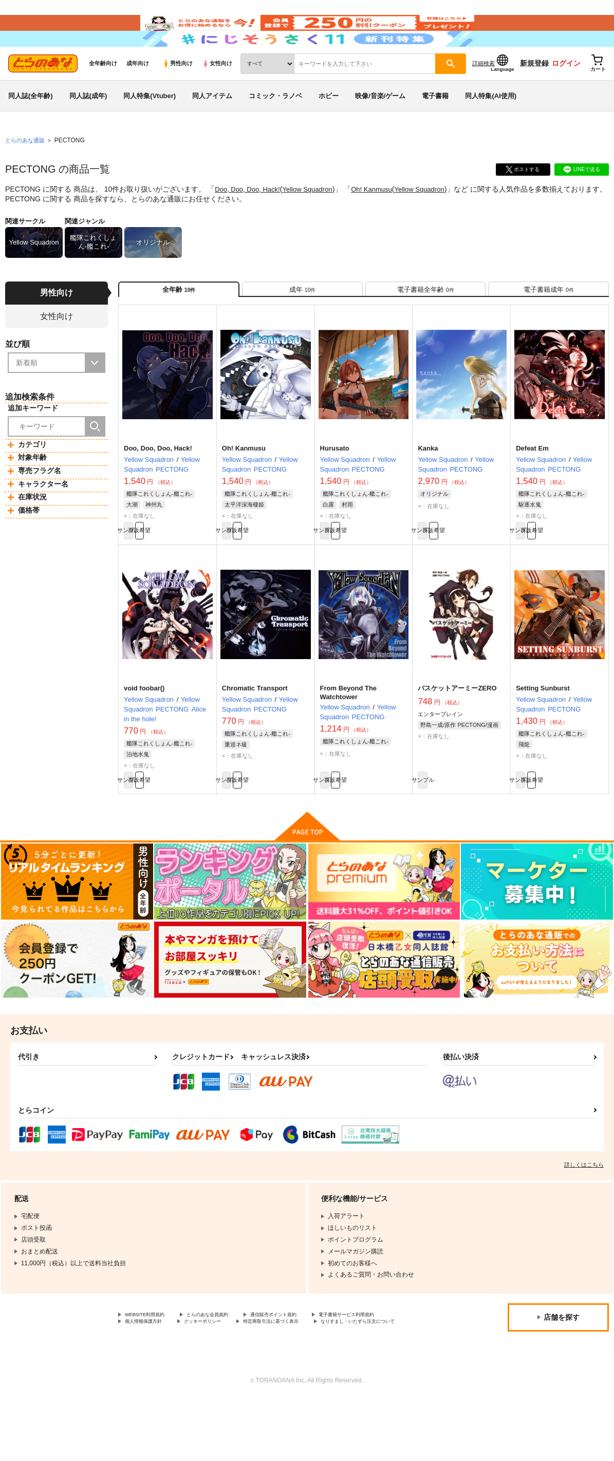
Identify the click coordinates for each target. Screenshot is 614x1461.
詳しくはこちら (584, 1214)
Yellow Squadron (314, 219)
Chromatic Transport (255, 732)
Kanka (428, 487)
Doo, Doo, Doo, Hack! (250, 219)
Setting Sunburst (543, 732)
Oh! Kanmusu (382, 219)
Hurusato (334, 487)
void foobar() (144, 732)
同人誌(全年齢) (30, 125)
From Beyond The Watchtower (348, 736)
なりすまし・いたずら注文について (270, 1382)
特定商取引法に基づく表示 (162, 1382)
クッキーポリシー (317, 1373)
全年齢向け (103, 93)
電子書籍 (435, 125)
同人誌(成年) (88, 125)
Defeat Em (532, 487)
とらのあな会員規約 (227, 1365)
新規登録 (534, 93)
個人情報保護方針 (245, 1373)
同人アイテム (212, 125)
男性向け (177, 93)
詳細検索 (483, 93)
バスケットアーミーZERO (457, 732)
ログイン (566, 93)
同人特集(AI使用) (490, 125)
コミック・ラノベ (275, 125)
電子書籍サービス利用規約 (162, 1373)
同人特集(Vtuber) (149, 125)
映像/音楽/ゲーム (380, 125)
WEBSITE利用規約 (151, 1365)
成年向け (137, 93)
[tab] (302, 322)
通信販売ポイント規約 (308, 1365)
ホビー (329, 125)
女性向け (217, 93)
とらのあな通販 (26, 170)
